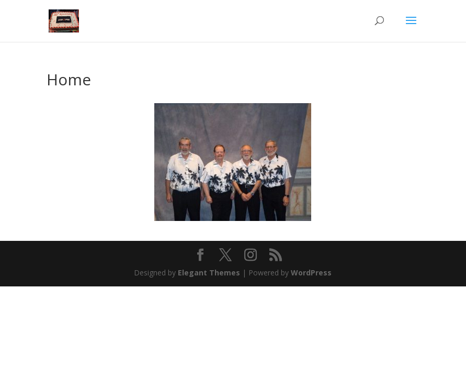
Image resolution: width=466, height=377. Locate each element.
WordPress (311, 273)
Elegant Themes (209, 273)
